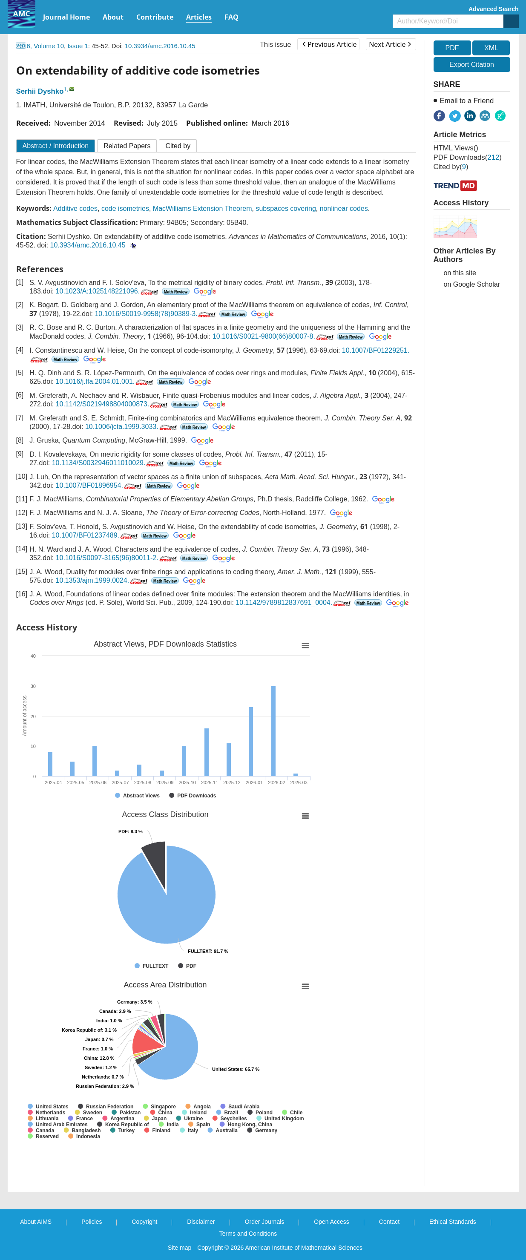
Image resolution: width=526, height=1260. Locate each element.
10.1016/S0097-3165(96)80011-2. (117, 557)
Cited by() (451, 167)
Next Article (390, 44)
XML (491, 48)
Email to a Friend (467, 101)
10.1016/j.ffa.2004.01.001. (105, 381)
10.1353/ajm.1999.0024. (102, 580)
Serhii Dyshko (40, 91)
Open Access (331, 1221)
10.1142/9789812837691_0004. (294, 602)
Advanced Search (494, 9)
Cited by (177, 146)
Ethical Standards (452, 1221)
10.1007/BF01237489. (95, 535)
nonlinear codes (344, 208)
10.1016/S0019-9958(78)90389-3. (156, 313)
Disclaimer (201, 1221)
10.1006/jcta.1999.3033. (131, 426)
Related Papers (126, 146)
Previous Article (329, 44)
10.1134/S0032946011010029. (109, 462)
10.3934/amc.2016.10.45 (160, 45)
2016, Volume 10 (40, 45)
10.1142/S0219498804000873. (113, 404)
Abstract (56, 146)
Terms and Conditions (248, 1233)
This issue (275, 44)
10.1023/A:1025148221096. (108, 291)
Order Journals (265, 1221)
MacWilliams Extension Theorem (202, 208)
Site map (179, 1247)
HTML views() (456, 148)
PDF (452, 48)
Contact (389, 1221)
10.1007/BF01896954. (99, 485)
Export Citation (471, 64)
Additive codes (75, 208)
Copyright (144, 1221)
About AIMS (36, 1221)
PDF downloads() (468, 157)
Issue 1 (77, 45)
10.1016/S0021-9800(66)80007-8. (274, 336)
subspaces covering (286, 208)
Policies (91, 1221)
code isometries (125, 208)
